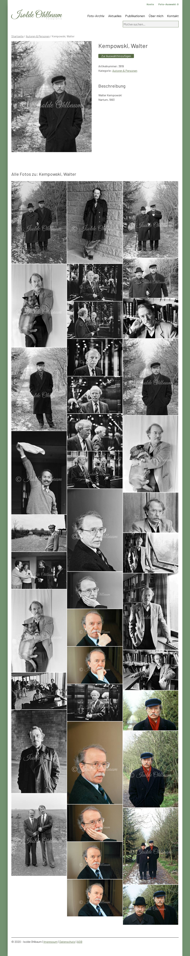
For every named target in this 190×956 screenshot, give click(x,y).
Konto (150, 4)
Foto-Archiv (95, 16)
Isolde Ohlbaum (36, 15)
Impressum (50, 941)
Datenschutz (67, 941)
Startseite (17, 36)
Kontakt (173, 16)
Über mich (156, 16)
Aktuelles (114, 16)
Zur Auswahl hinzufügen (116, 56)
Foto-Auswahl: (168, 4)
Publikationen (135, 16)
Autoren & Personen (38, 36)
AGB (79, 941)
